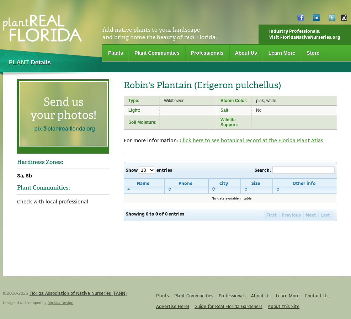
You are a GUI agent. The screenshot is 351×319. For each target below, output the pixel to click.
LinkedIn (316, 19)
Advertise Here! (172, 306)
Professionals (207, 53)
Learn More (281, 53)
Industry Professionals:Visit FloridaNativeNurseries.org (304, 34)
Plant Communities (157, 53)
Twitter (332, 19)
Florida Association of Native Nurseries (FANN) (78, 293)
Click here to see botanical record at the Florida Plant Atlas (251, 140)
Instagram (344, 19)
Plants (115, 53)
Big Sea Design (60, 302)
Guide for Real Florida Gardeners (228, 306)
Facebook (300, 19)
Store (313, 53)
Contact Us (317, 296)
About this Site (283, 306)
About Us (246, 53)
